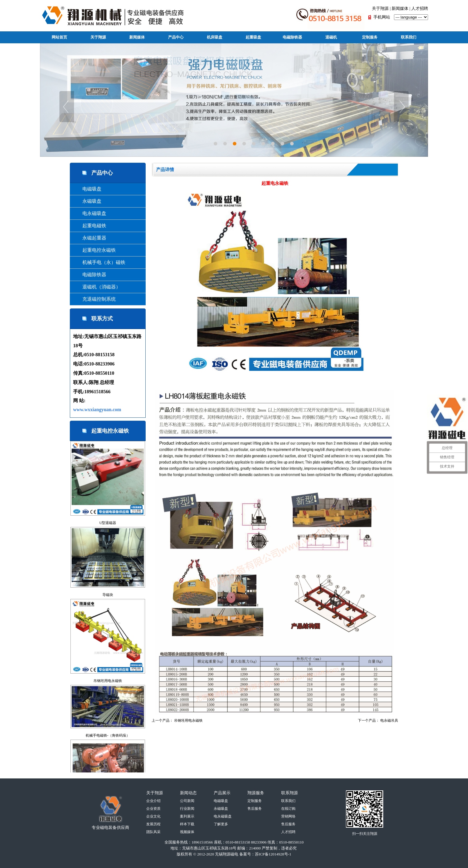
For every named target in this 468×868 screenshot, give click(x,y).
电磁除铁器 (292, 37)
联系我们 (408, 37)
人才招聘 (419, 8)
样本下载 (187, 824)
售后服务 (254, 808)
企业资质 (153, 808)
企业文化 (153, 816)
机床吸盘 (214, 37)
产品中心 (176, 37)
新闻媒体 (400, 8)
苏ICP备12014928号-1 (273, 854)
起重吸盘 (253, 37)
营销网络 (288, 816)
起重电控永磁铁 (94, 250)
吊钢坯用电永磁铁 (107, 681)
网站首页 (59, 37)
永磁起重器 (89, 237)
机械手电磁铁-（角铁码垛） (108, 735)
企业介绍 (153, 801)
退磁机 (331, 37)
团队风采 (153, 832)
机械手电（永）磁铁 (99, 262)
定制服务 (370, 37)
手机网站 (381, 17)
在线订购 (288, 808)
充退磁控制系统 (94, 299)
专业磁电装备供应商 (110, 827)
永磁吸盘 (87, 201)
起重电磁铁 (89, 225)
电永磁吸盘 (89, 213)
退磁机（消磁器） (97, 286)
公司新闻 (187, 801)
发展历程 (153, 824)
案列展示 (187, 816)
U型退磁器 (107, 523)
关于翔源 (380, 8)
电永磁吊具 (389, 720)
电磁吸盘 (87, 188)
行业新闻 (187, 808)
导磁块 (107, 595)
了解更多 (221, 824)
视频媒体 (187, 832)
